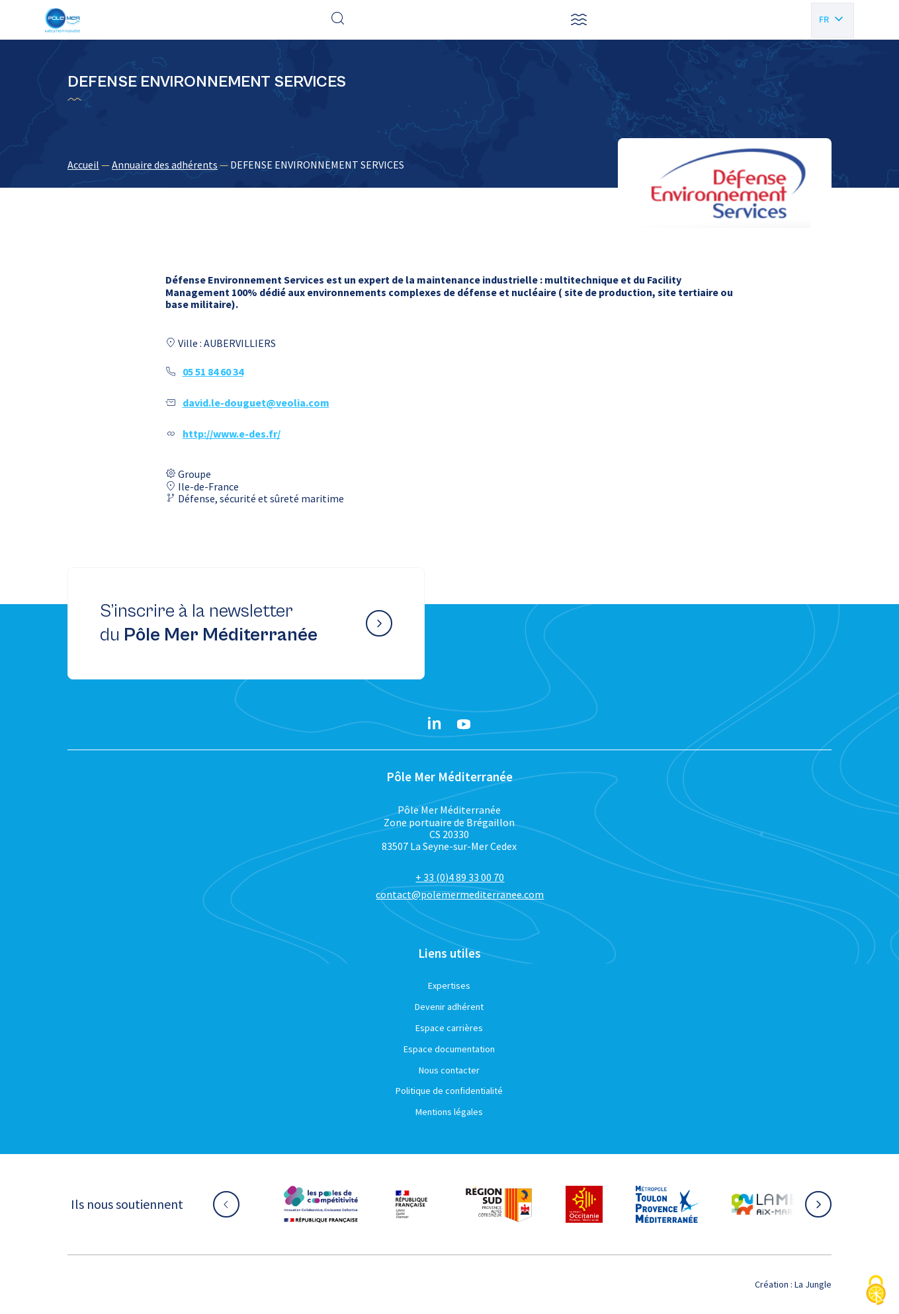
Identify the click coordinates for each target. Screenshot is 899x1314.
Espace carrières (449, 1028)
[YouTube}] (463, 724)
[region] (449, 165)
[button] (579, 20)
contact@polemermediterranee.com (460, 894)
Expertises (449, 985)
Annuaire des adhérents (165, 164)
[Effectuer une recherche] (338, 20)
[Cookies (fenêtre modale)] (876, 1291)
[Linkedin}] (434, 724)
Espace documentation (449, 1049)
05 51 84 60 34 (213, 371)
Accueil (83, 164)
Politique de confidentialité (449, 1091)
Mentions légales (449, 1112)
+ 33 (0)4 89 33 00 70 (459, 877)
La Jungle (813, 1284)
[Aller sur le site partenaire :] (321, 1204)
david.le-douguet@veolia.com (256, 402)
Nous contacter (449, 1070)
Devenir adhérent (449, 1007)
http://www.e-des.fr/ (231, 433)
